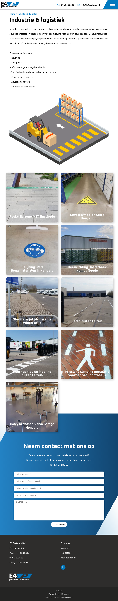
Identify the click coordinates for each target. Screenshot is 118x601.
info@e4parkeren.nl (19, 563)
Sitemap (66, 594)
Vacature (65, 548)
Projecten (66, 553)
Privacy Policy (54, 594)
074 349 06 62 (61, 465)
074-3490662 (16, 558)
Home (12, 14)
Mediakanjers (66, 597)
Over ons (65, 543)
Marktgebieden (68, 558)
